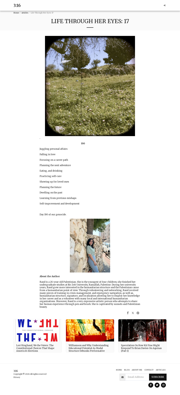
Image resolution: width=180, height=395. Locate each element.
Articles (24, 13)
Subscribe (158, 377)
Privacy (16, 377)
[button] (164, 5)
